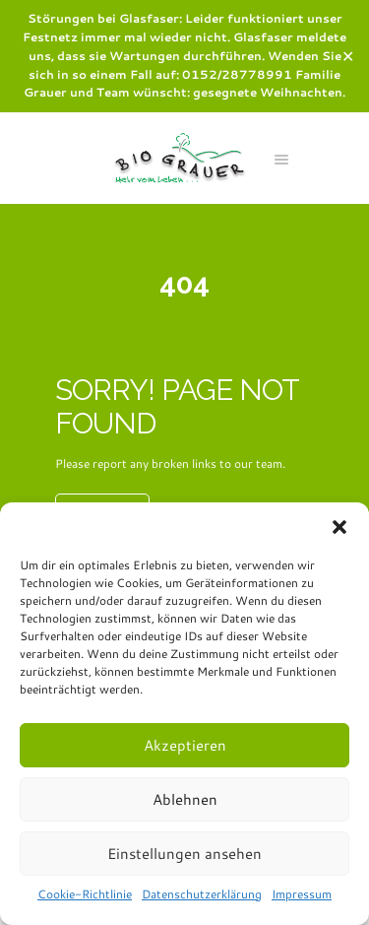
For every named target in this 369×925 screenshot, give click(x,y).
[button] (339, 527)
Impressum (302, 894)
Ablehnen (185, 799)
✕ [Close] (347, 56)
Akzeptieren (185, 745)
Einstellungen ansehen (184, 853)
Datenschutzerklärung (202, 894)
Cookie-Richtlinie (84, 894)
